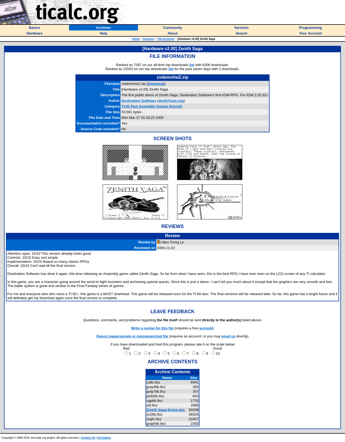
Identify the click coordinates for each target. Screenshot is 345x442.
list (191, 65)
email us (228, 336)
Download (156, 84)
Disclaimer (104, 437)
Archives (148, 38)
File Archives (165, 38)
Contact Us (88, 437)
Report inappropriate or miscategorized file (132, 336)
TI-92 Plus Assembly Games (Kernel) (151, 106)
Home (136, 38)
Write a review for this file (152, 328)
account (206, 328)
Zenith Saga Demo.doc (165, 410)
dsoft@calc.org (171, 101)
